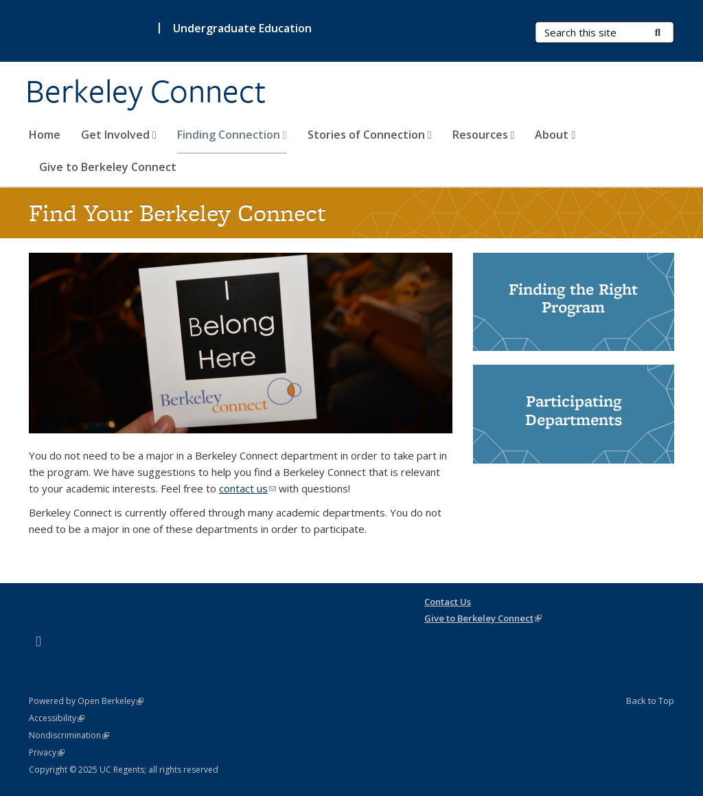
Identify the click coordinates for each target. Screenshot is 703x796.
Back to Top (650, 700)
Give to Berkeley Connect (107, 166)
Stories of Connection (370, 134)
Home (44, 134)
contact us (247, 488)
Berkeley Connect (145, 91)
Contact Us (447, 601)
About (555, 134)
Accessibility (56, 718)
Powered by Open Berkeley (86, 701)
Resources (483, 134)
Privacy (47, 752)
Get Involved (119, 134)
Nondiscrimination (69, 735)
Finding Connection (232, 134)
